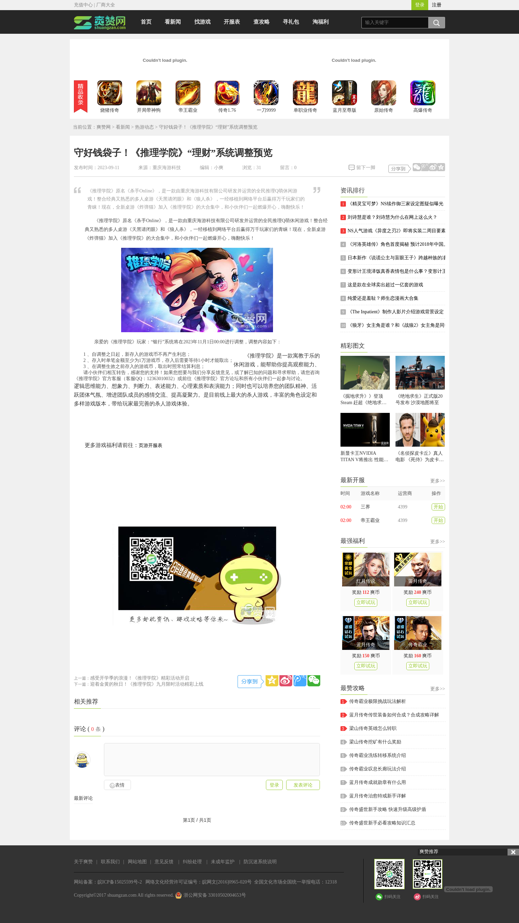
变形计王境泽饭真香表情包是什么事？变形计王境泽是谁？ (392, 271)
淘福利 (320, 22)
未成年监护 (223, 861)
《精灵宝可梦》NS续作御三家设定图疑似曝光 (391, 204)
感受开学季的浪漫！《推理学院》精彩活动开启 (139, 678)
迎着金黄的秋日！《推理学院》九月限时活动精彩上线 (146, 684)
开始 (438, 506)
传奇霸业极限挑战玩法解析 (377, 701)
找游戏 (202, 22)
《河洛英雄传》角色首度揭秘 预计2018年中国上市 (392, 244)
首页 (146, 22)
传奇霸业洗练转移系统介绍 (377, 755)
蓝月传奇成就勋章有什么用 (377, 782)
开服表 (232, 22)
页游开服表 (150, 445)
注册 (436, 4)
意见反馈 (164, 861)
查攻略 (261, 22)
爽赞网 (104, 127)
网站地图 (137, 861)
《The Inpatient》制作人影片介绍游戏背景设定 (392, 312)
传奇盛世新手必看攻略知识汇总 (382, 822)
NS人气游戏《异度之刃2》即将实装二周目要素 (392, 231)
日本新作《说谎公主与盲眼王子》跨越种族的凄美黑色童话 (392, 258)
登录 (420, 4)
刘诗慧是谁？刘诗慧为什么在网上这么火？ (388, 217)
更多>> (437, 480)
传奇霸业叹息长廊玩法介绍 (377, 768)
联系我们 (110, 861)
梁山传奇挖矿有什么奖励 (375, 741)
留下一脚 (365, 167)
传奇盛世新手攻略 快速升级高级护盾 (387, 809)
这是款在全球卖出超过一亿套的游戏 (381, 285)
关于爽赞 (83, 861)
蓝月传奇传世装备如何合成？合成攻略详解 (394, 714)
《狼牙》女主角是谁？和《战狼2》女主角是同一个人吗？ (392, 325)
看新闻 (173, 22)
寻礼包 (291, 22)
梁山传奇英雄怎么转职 (373, 728)
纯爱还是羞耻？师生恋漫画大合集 (379, 298)
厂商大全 (105, 4)
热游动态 (144, 127)
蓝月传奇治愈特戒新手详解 (377, 795)
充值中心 (83, 4)
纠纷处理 (192, 861)
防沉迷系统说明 (260, 861)
